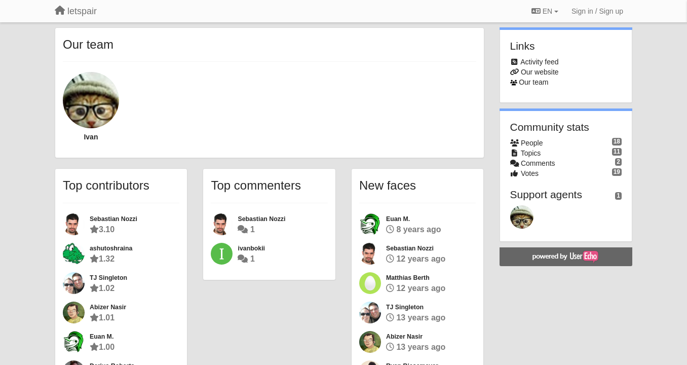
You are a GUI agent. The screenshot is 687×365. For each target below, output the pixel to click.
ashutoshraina (111, 248)
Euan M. (101, 336)
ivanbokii (251, 248)
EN (544, 11)
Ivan (91, 137)
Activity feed (539, 62)
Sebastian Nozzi (113, 219)
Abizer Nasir (108, 307)
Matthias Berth (408, 277)
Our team (533, 82)
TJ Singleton (108, 277)
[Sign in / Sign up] (597, 11)
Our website (540, 72)
